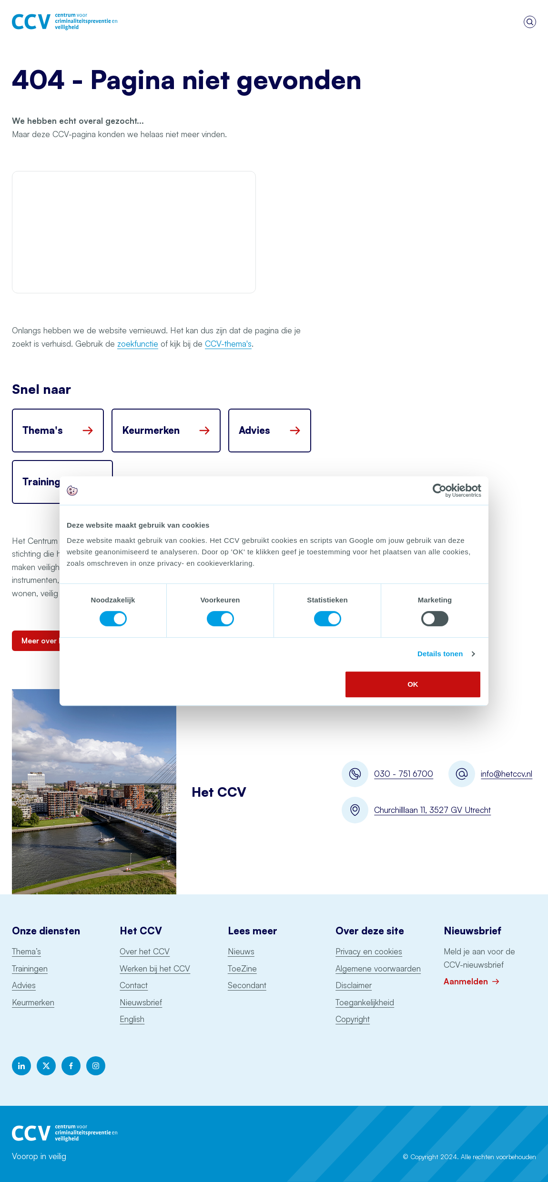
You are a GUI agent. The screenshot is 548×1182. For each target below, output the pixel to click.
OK (412, 684)
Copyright (352, 1019)
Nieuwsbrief (141, 1002)
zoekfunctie (137, 344)
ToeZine (242, 968)
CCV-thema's (228, 344)
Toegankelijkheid (364, 1002)
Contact (134, 985)
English (132, 1019)
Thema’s (26, 951)
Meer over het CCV (55, 640)
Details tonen (440, 654)
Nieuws (241, 951)
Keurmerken (33, 1002)
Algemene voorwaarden (378, 968)
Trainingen (30, 968)
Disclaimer (353, 985)
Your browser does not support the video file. (134, 232)
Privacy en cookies (368, 951)
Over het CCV (145, 951)
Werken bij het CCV (155, 968)
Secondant (247, 985)
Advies (24, 985)
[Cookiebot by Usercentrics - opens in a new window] (439, 490)
